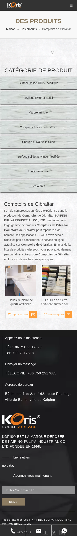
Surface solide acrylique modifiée (38, 156)
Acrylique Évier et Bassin (38, 97)
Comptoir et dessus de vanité (38, 127)
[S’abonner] (13, 502)
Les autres (38, 186)
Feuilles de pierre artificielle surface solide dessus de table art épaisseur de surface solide (56, 302)
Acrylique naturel (38, 171)
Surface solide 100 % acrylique (38, 83)
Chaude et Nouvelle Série (38, 142)
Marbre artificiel (38, 112)
